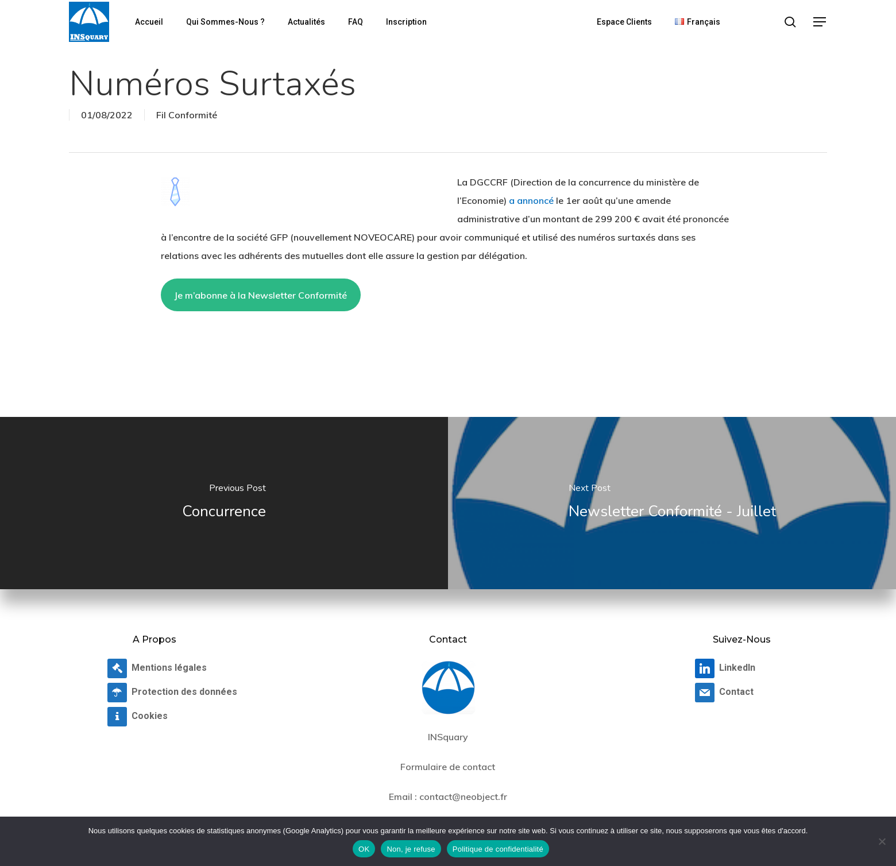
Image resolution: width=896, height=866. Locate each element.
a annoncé (531, 200)
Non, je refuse (411, 849)
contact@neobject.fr (463, 796)
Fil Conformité (186, 115)
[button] (820, 22)
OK (363, 849)
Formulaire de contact (447, 766)
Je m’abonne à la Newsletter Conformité (260, 295)
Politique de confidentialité (498, 849)
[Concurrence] (224, 503)
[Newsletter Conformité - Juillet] (672, 503)
